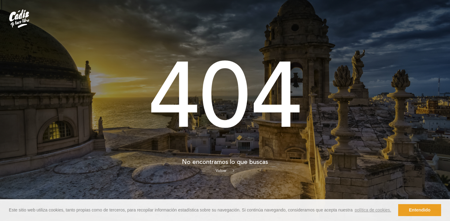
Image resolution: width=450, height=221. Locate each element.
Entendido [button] (419, 209)
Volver (225, 171)
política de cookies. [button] (373, 209)
